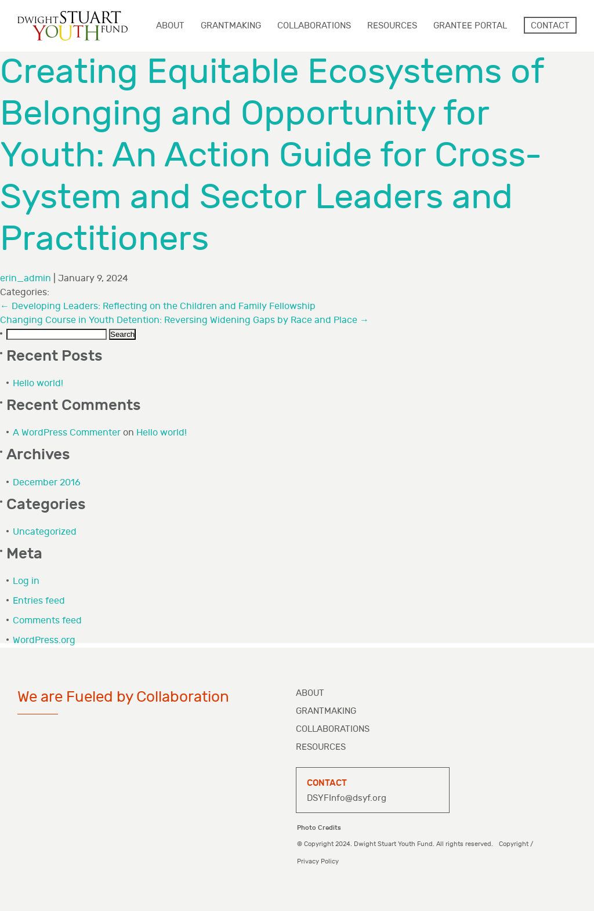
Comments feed (47, 620)
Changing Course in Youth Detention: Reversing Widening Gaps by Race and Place (184, 320)
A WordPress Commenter (67, 432)
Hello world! (38, 383)
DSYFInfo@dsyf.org (346, 798)
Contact (550, 26)
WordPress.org (44, 640)
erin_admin (25, 278)
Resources (321, 747)
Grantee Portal (470, 26)
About (310, 693)
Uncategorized (45, 532)
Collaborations (333, 729)
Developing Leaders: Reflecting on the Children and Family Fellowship (158, 306)
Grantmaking (326, 711)
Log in (26, 581)
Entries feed (39, 601)
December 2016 (47, 482)
